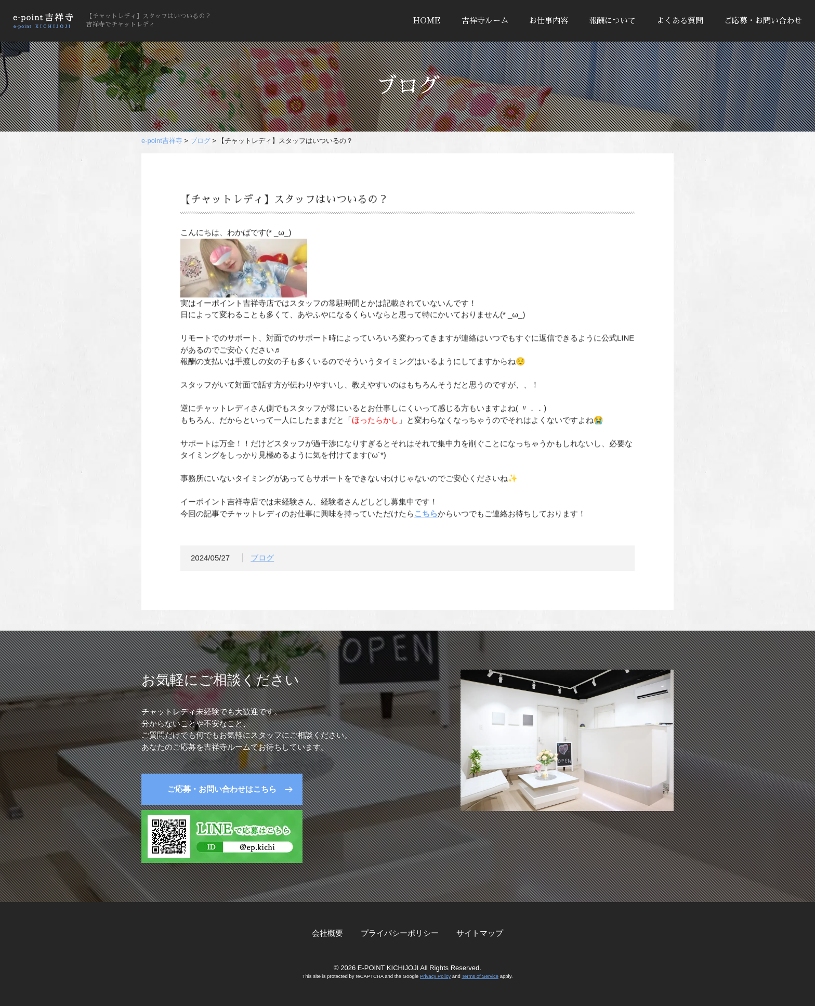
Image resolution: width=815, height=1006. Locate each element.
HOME (427, 20)
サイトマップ (479, 933)
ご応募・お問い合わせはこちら (222, 789)
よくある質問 (679, 20)
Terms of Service (480, 976)
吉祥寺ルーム (485, 20)
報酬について (612, 20)
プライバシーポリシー (400, 933)
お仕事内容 (548, 20)
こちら (426, 516)
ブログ (262, 560)
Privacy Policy (435, 976)
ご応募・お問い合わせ (763, 20)
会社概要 (327, 933)
